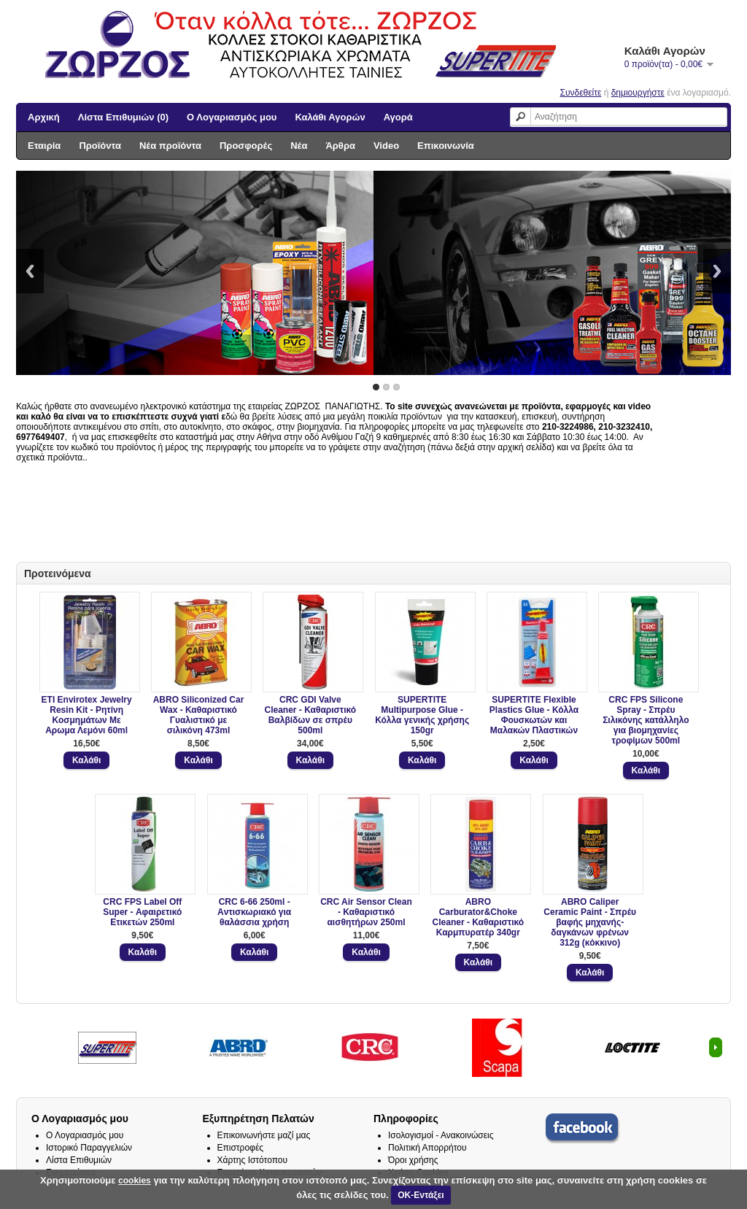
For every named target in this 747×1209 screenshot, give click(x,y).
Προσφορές (246, 145)
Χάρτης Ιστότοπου (252, 1160)
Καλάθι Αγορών (330, 117)
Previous (30, 271)
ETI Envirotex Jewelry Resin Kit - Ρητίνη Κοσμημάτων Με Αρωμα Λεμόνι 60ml (87, 715)
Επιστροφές (240, 1148)
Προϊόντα (100, 145)
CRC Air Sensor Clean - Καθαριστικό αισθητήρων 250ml (366, 912)
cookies (134, 1180)
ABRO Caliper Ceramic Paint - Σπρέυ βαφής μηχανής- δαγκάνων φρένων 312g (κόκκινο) (589, 922)
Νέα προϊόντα (170, 145)
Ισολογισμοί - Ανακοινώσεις (441, 1135)
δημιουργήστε (638, 93)
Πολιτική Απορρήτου (427, 1148)
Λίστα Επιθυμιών (79, 1160)
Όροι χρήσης (413, 1160)
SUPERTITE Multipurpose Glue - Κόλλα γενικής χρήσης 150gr (422, 715)
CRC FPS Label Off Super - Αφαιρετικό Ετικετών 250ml (142, 912)
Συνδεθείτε (581, 93)
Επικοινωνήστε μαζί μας (264, 1135)
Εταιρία (44, 145)
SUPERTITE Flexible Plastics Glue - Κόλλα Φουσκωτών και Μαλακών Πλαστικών (533, 715)
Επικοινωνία (445, 145)
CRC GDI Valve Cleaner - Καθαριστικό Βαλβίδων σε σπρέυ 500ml (311, 715)
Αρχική (44, 117)
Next (717, 271)
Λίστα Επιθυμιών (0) (123, 117)
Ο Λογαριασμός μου (231, 117)
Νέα (298, 145)
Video (386, 145)
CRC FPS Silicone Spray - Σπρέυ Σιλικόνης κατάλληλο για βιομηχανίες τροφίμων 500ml (646, 720)
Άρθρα (340, 145)
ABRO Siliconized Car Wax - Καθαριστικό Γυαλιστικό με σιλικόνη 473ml (198, 715)
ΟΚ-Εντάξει (421, 1195)
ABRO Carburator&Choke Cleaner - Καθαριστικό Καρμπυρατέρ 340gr (479, 917)
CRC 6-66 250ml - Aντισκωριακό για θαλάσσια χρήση (254, 912)
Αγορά (398, 117)
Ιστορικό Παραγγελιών (89, 1148)
